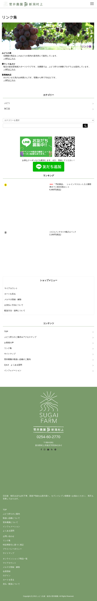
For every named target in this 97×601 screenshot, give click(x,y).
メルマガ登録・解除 (12, 299)
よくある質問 (8, 531)
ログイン (6, 575)
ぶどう (7, 103)
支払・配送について (11, 584)
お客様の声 (9, 342)
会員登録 (6, 571)
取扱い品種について (11, 518)
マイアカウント (11, 288)
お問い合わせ (8, 536)
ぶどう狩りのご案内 (11, 514)
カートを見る (10, 294)
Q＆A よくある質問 (13, 365)
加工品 (7, 108)
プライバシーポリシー (12, 549)
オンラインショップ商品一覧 (15, 559)
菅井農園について (10, 522)
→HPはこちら (9, 58)
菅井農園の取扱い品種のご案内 (17, 359)
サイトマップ (10, 354)
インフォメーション (12, 370)
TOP (6, 331)
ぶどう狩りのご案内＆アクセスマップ (20, 337)
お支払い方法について (13, 305)
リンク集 (8, 348)
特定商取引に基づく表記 (13, 545)
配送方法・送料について (14, 310)
